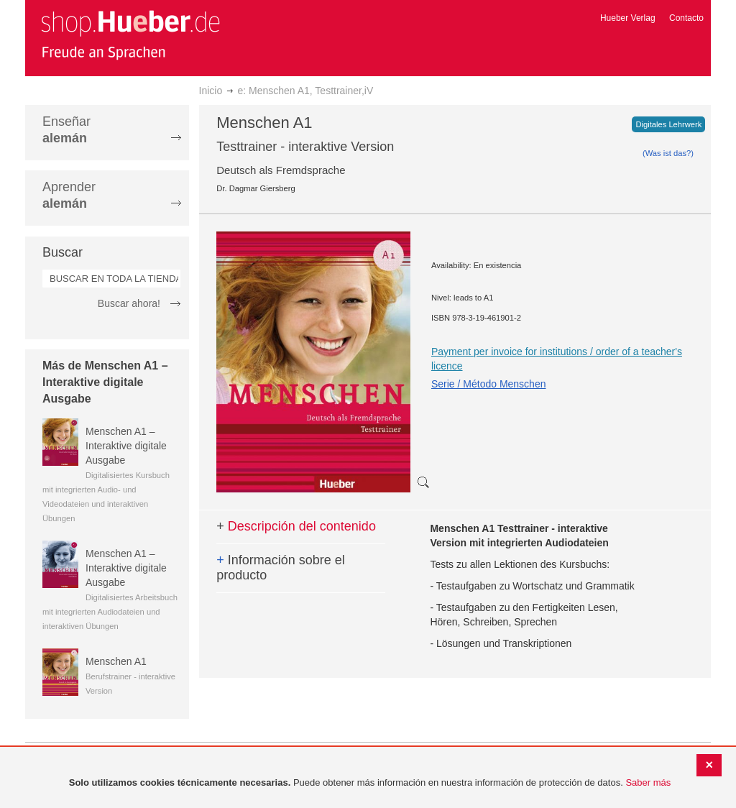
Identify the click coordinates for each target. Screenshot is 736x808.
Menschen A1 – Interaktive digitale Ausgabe (126, 446)
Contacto (686, 18)
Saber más (648, 782)
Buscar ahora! (129, 303)
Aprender (69, 195)
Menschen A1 (116, 661)
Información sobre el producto (280, 568)
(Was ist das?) (668, 153)
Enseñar (66, 129)
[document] (370, 783)
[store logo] (130, 34)
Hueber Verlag (628, 18)
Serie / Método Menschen (488, 384)
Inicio (211, 90)
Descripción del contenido (296, 526)
